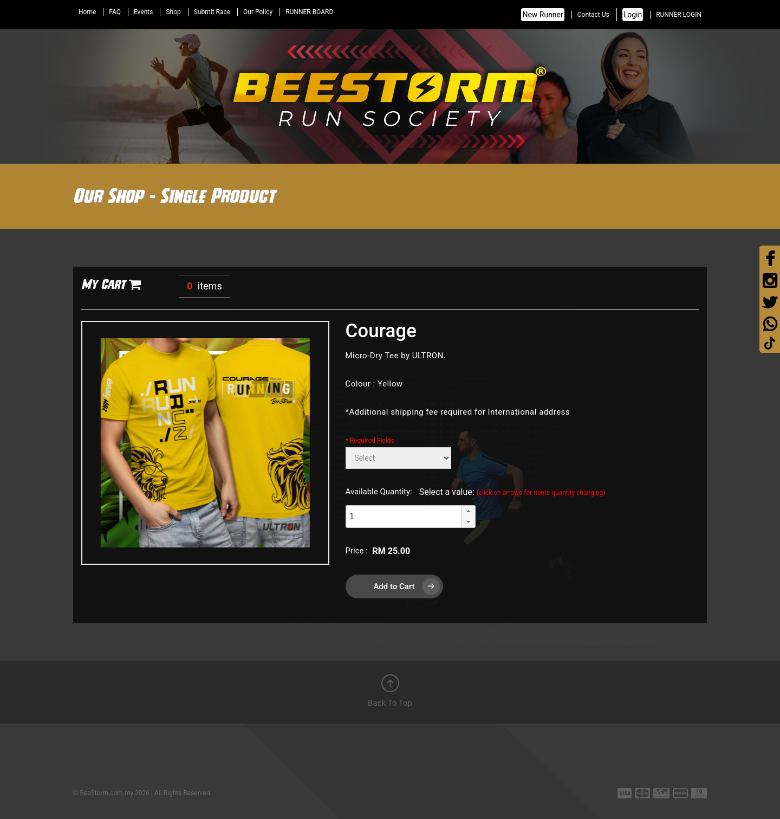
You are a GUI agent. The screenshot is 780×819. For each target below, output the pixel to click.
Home (87, 12)
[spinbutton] (403, 517)
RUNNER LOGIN (678, 14)
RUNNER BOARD (309, 12)
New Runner (542, 14)
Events (143, 12)
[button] (468, 511)
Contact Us (593, 14)
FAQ (115, 12)
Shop (173, 12)
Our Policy (257, 12)
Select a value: (512, 492)
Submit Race (212, 12)
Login (632, 14)
